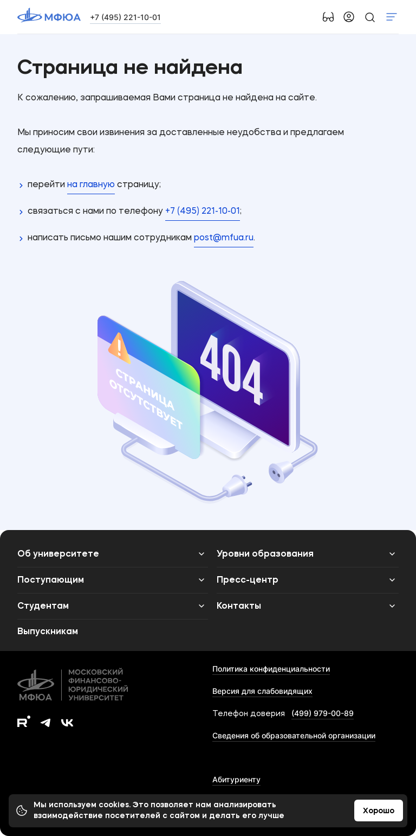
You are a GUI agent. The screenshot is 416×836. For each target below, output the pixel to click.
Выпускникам (47, 632)
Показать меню (391, 16)
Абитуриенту (236, 779)
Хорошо (378, 811)
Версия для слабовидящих (262, 690)
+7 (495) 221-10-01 (125, 17)
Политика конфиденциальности (271, 668)
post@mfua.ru (223, 238)
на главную (91, 185)
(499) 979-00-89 (322, 713)
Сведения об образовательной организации (293, 735)
